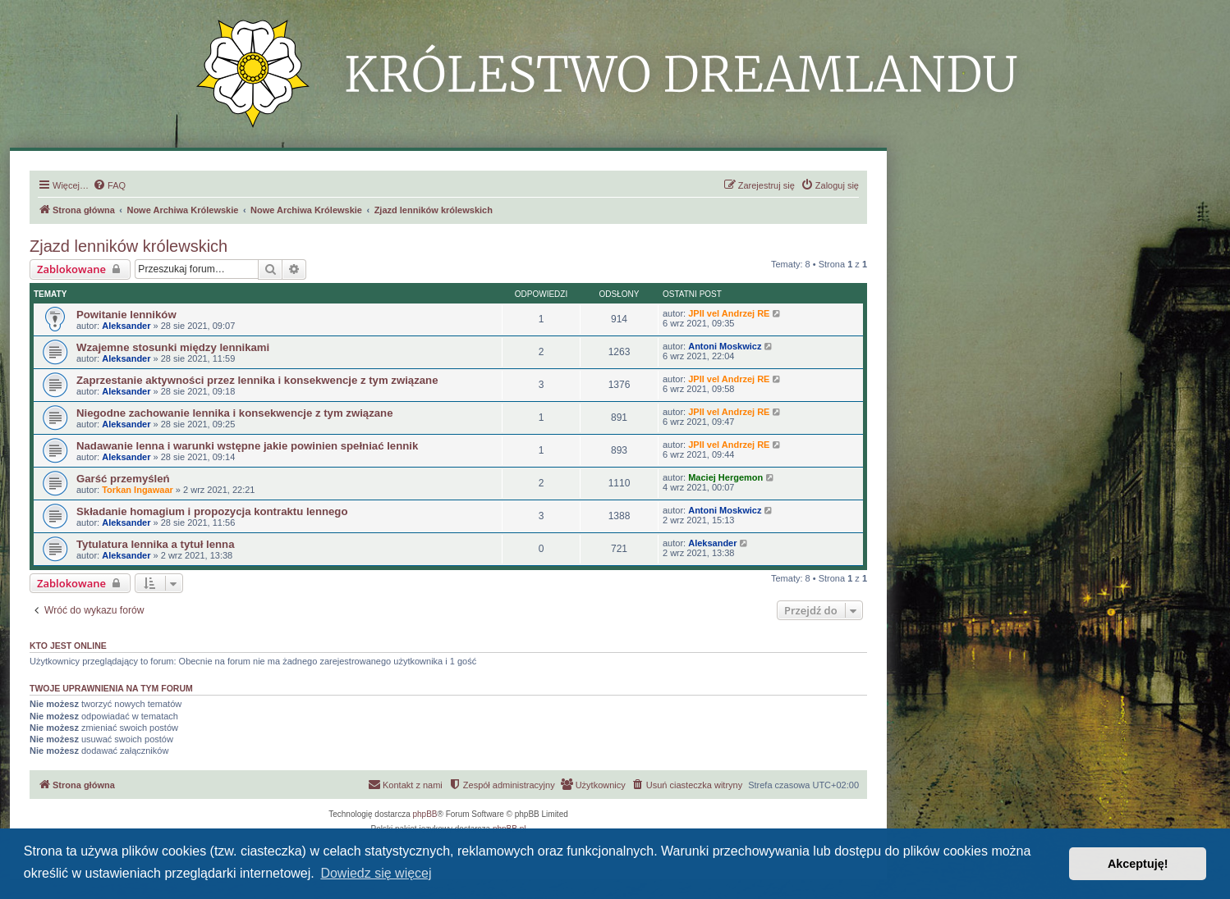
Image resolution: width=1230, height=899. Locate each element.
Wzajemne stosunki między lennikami (172, 347)
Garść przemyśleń (123, 478)
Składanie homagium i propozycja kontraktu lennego (211, 511)
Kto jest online (68, 645)
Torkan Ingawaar (137, 490)
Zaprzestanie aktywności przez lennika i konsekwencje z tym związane (257, 380)
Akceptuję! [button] (1138, 863)
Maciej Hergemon (725, 477)
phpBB (425, 814)
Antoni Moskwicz (724, 346)
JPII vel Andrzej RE (728, 313)
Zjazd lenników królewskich (128, 246)
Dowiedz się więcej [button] (375, 873)
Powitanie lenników (126, 314)
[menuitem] (109, 185)
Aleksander (126, 326)
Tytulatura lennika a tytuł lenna (155, 544)
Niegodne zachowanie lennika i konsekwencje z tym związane (234, 413)
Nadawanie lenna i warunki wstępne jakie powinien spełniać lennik (247, 446)
